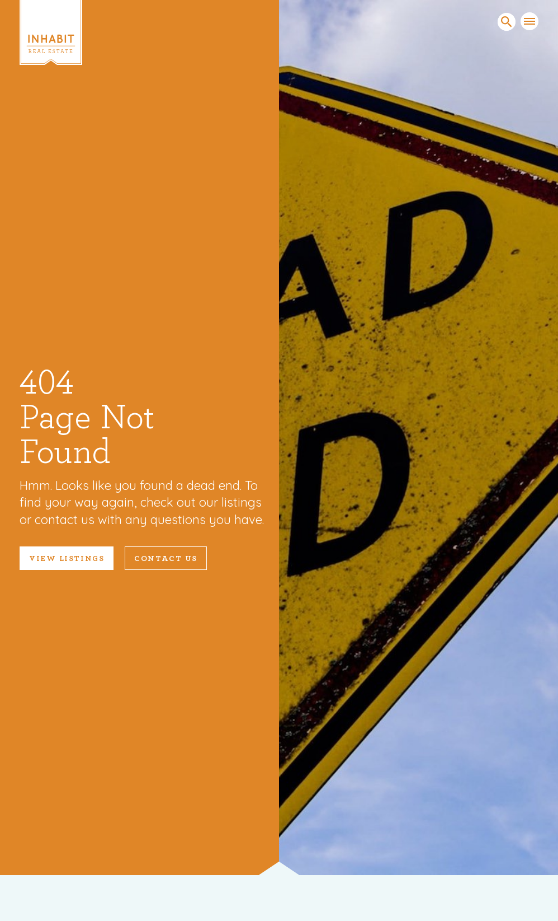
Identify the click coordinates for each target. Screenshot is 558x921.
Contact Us (165, 559)
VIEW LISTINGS (66, 559)
